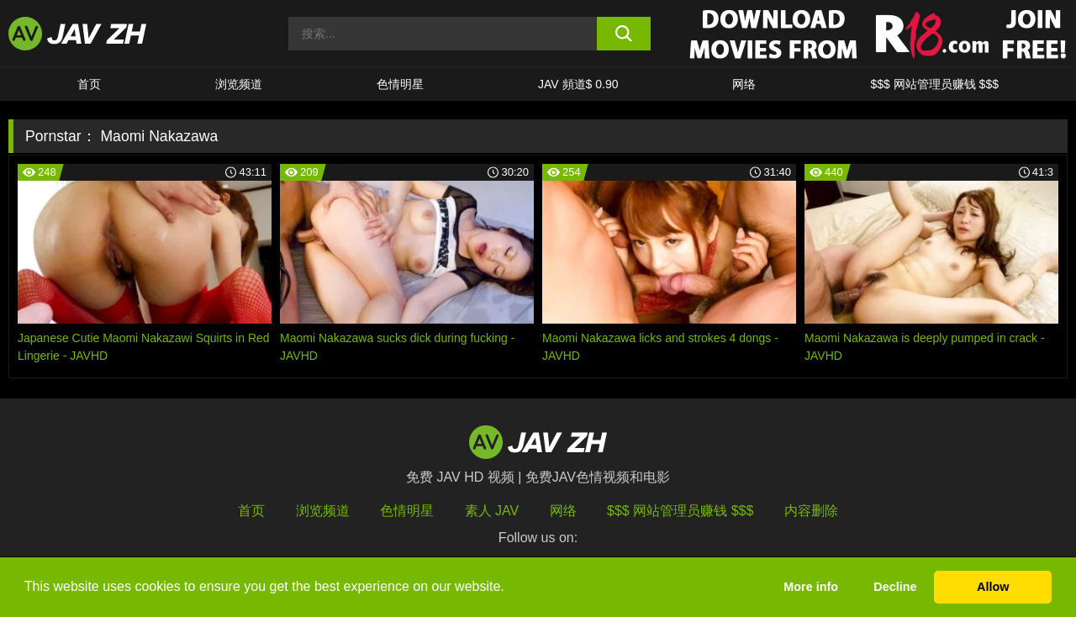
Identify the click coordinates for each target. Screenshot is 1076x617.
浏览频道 (238, 84)
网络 (744, 84)
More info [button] (810, 586)
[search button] (624, 33)
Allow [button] (993, 586)
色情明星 (400, 84)
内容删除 (811, 511)
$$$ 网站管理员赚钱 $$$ (934, 84)
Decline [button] (894, 586)
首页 (89, 84)
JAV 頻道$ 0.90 (578, 84)
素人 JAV (492, 511)
